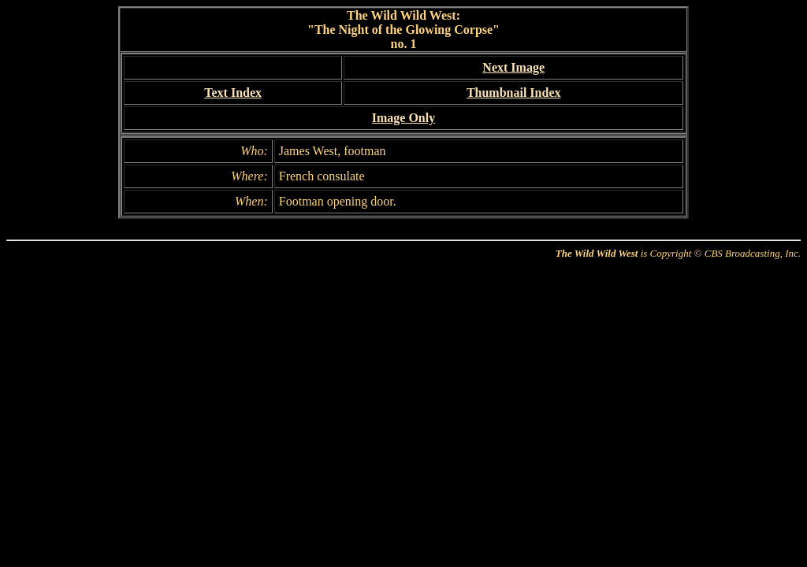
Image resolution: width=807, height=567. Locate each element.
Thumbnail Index (514, 92)
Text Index (233, 92)
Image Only (403, 117)
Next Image (513, 67)
